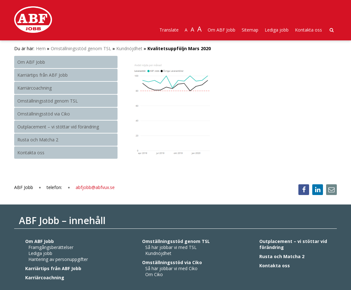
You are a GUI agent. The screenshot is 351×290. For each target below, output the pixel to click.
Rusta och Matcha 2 (37, 140)
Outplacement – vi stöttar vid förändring (58, 127)
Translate (169, 30)
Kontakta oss (308, 30)
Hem (41, 48)
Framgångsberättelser (50, 247)
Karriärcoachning (34, 88)
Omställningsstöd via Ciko (43, 114)
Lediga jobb (277, 30)
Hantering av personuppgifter (58, 259)
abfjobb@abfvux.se (95, 187)
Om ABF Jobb (221, 30)
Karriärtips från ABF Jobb (42, 75)
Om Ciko (154, 274)
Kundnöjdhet (129, 48)
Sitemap (250, 30)
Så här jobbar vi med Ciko (171, 268)
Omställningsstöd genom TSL (81, 48)
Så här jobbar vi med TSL (171, 247)
